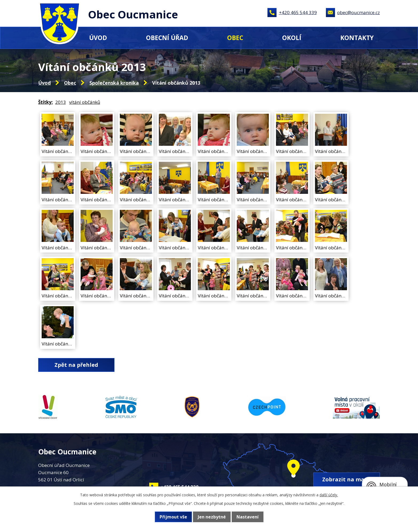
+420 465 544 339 (298, 12)
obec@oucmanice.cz (358, 12)
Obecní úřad (167, 37)
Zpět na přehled (76, 364)
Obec (235, 37)
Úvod (98, 37)
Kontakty (357, 37)
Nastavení (247, 517)
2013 (60, 102)
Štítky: (45, 102)
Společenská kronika (114, 83)
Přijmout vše (173, 517)
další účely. (329, 494)
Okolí (291, 37)
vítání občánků (84, 102)
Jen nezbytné (212, 517)
